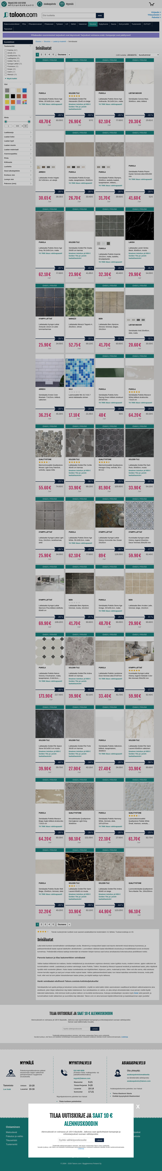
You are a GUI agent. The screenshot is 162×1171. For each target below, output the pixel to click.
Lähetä (99, 1140)
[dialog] (81, 585)
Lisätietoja (81, 1148)
